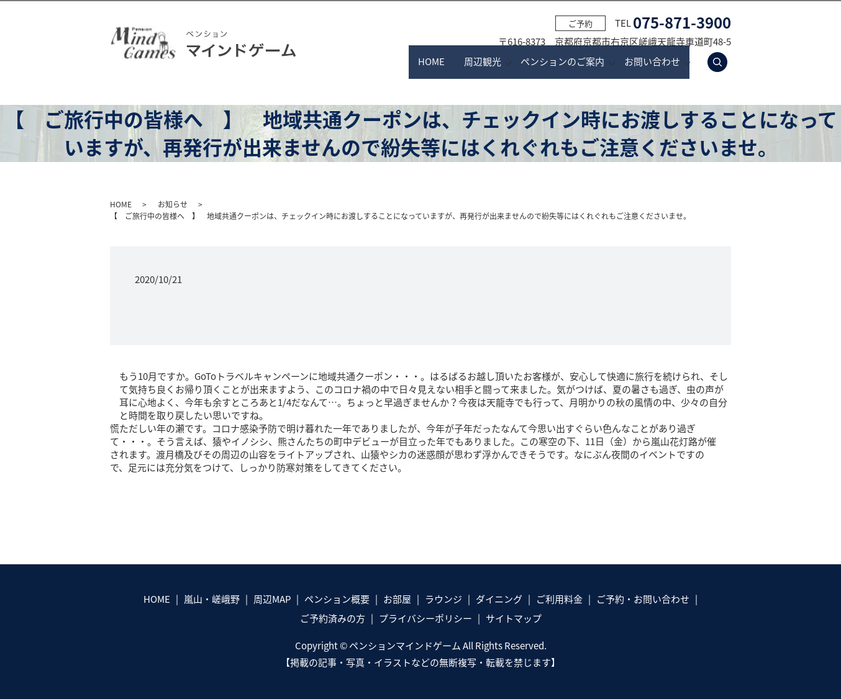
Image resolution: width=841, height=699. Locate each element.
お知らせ (173, 204)
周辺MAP (272, 599)
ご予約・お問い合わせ (642, 599)
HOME (373, 62)
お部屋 (397, 599)
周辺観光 (447, 62)
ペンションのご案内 (545, 62)
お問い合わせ (652, 62)
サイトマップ (514, 618)
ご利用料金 (559, 599)
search (724, 62)
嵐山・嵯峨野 (212, 599)
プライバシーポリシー (425, 618)
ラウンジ (443, 599)
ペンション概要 (337, 599)
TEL (673, 23)
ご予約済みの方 (332, 618)
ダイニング (499, 599)
